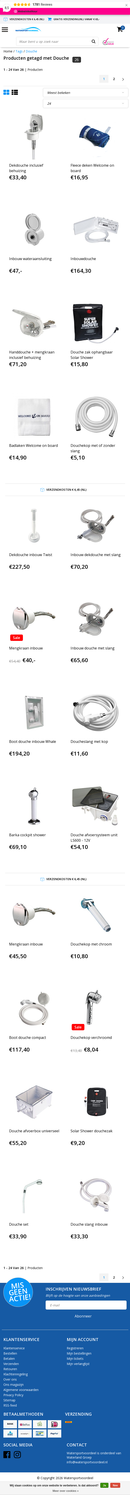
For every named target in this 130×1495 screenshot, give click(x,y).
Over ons (10, 1379)
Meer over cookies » (66, 1491)
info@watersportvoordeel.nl (87, 1462)
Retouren (10, 1369)
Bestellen (10, 1353)
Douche (31, 51)
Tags (19, 51)
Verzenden (11, 1364)
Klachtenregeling (15, 1374)
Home (7, 51)
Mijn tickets (75, 1358)
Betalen (9, 1358)
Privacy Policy (13, 1395)
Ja (104, 1485)
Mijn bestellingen (79, 1353)
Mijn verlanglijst (78, 1364)
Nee (115, 1485)
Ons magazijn (13, 1384)
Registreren (75, 1348)
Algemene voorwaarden (21, 1390)
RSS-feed (10, 1405)
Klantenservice (14, 1348)
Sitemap (9, 1400)
